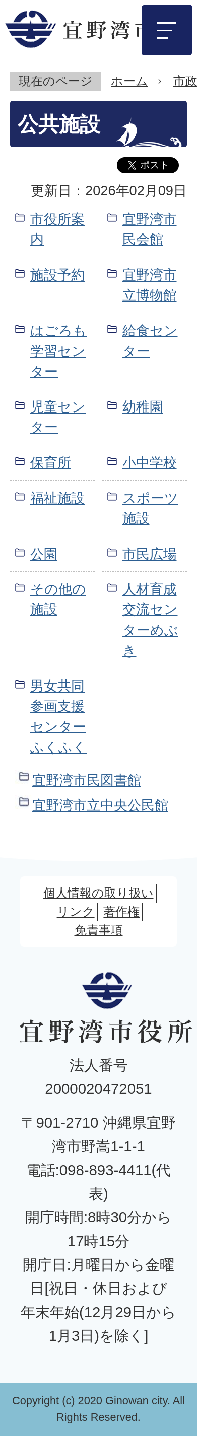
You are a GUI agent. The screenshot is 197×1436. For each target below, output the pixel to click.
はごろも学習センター (58, 351)
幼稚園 (142, 407)
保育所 (50, 462)
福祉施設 (57, 498)
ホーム (129, 81)
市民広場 (149, 554)
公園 (43, 554)
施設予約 (57, 275)
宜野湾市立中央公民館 (100, 805)
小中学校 (149, 462)
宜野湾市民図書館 (86, 780)
